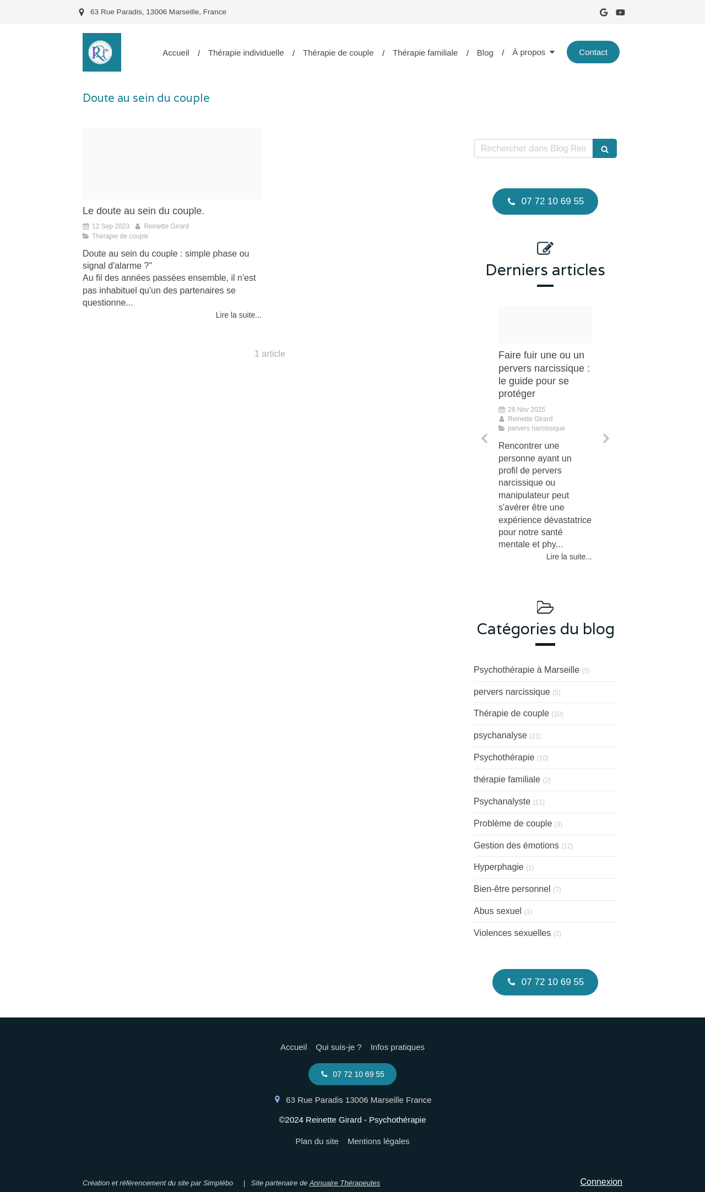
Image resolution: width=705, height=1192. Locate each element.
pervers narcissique (512, 691)
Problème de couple (513, 823)
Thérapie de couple (511, 713)
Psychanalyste (502, 801)
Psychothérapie (504, 757)
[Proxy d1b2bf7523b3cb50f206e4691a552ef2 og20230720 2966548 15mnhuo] (545, 325)
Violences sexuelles (512, 933)
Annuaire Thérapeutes (345, 1183)
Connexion (602, 1181)
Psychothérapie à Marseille (526, 669)
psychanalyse (500, 735)
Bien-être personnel (512, 889)
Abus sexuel (498, 911)
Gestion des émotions (516, 845)
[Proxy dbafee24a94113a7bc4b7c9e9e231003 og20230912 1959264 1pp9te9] (172, 163)
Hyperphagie (499, 867)
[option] (545, 434)
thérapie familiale (507, 779)
